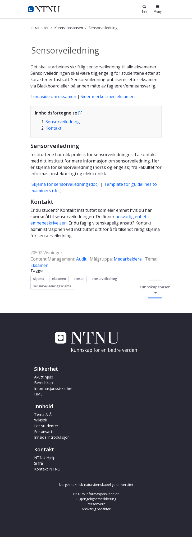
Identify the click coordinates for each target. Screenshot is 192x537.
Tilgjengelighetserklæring (96, 498)
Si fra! (39, 463)
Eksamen (39, 265)
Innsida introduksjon (52, 437)
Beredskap (43, 382)
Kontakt (53, 128)
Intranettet (39, 27)
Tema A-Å (43, 414)
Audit (81, 259)
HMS (38, 394)
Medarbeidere (128, 259)
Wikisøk (40, 419)
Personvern (96, 503)
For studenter (46, 425)
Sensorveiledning (62, 122)
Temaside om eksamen (53, 96)
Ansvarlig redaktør (96, 509)
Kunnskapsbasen (68, 27)
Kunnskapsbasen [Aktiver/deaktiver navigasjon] (155, 289)
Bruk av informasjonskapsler (96, 493)
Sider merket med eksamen (108, 96)
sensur (79, 278)
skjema (38, 278)
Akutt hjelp (43, 377)
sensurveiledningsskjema (52, 286)
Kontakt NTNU (47, 469)
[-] (80, 113)
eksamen (59, 278)
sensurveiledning (104, 278)
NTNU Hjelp (45, 457)
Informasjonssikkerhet (53, 388)
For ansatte (44, 431)
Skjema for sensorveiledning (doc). (65, 184)
